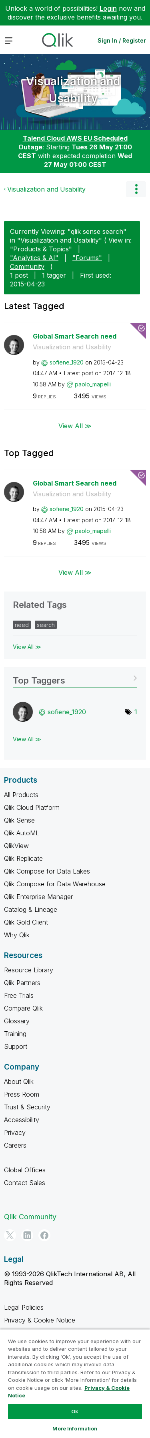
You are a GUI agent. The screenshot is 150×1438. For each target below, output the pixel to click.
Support (15, 1046)
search (46, 624)
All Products (21, 795)
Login (108, 8)
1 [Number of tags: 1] (135, 712)
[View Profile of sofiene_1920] (67, 362)
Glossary (17, 1021)
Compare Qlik (23, 1008)
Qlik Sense (19, 820)
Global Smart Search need (74, 336)
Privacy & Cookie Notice (39, 1320)
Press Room (21, 1094)
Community (27, 266)
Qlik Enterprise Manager (38, 897)
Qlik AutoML (21, 833)
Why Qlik (17, 935)
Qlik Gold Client (26, 922)
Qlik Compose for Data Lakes (47, 871)
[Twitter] (10, 1235)
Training (15, 1034)
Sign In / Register (122, 40)
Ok (74, 1411)
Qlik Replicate (23, 858)
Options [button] (136, 189)
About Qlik (19, 1081)
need (22, 624)
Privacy (15, 1132)
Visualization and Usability (73, 89)
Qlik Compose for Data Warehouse (55, 884)
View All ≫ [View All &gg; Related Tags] (27, 646)
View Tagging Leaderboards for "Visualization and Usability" (75, 678)
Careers (15, 1145)
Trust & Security (27, 1107)
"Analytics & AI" (34, 258)
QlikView (16, 846)
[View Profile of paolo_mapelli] (93, 384)
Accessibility (21, 1120)
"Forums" (87, 258)
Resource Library (28, 970)
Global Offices (25, 1170)
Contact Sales (24, 1183)
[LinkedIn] (27, 1235)
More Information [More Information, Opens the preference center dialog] (74, 1428)
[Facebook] (44, 1235)
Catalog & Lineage (30, 909)
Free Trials (19, 995)
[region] (75, 1383)
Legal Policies (24, 1307)
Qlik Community (30, 1217)
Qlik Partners (22, 983)
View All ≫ (75, 425)
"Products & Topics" (41, 249)
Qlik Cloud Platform (32, 807)
